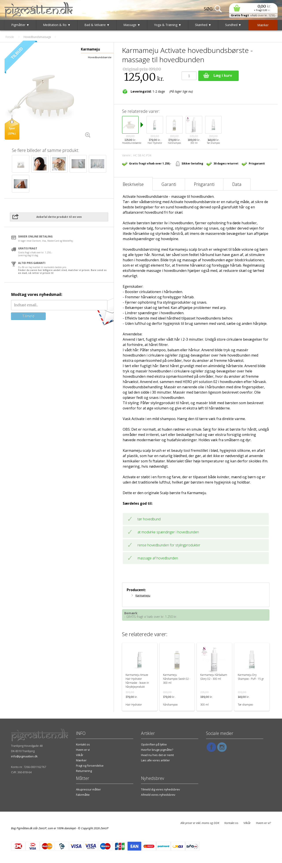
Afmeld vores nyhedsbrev (158, 795)
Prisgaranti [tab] (204, 184)
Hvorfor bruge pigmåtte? (157, 750)
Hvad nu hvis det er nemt (157, 755)
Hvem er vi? (263, 823)
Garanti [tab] (168, 184)
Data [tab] (236, 184)
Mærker (81, 760)
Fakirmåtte (83, 795)
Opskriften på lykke (154, 744)
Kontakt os (83, 744)
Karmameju (142, 595)
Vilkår (79, 755)
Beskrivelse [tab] (133, 184)
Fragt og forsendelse (90, 766)
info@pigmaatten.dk (24, 756)
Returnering (84, 771)
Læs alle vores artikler (155, 760)
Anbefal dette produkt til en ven (59, 217)
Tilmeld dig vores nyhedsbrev (160, 789)
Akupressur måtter (88, 789)
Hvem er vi (83, 750)
